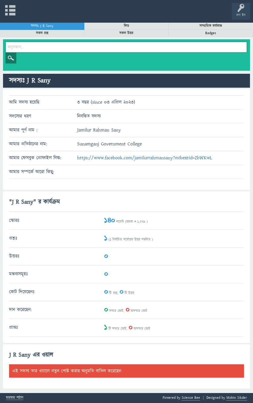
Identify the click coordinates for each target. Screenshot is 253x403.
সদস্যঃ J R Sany (42, 25)
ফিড (126, 25)
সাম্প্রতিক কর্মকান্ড (210, 25)
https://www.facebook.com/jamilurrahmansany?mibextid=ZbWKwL (144, 157)
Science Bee (191, 397)
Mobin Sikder (236, 397)
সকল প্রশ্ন (42, 33)
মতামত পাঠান (14, 398)
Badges (210, 33)
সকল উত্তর (126, 33)
